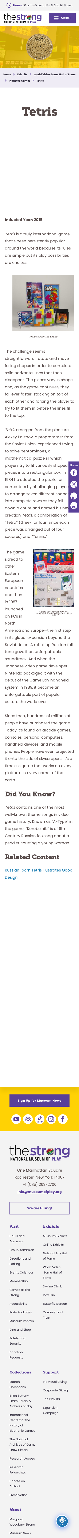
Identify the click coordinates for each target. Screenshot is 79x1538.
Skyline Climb (52, 1286)
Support (51, 1372)
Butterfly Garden (55, 1304)
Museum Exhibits (55, 1236)
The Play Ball (52, 1399)
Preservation (18, 1495)
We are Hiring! (39, 1208)
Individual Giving (55, 1382)
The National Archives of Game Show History (22, 1444)
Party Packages (20, 1312)
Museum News (20, 1533)
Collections (20, 1372)
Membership (18, 1281)
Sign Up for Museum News (39, 1100)
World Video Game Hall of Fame (52, 1272)
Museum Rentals (21, 1321)
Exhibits (51, 1226)
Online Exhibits (53, 1245)
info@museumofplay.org (39, 1191)
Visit (14, 1226)
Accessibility (18, 1304)
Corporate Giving (55, 1390)
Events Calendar (21, 1272)
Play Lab (49, 1295)
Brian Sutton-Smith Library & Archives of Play (20, 1401)
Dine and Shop (20, 1330)
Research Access (22, 1458)
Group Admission (21, 1250)
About (15, 1509)
